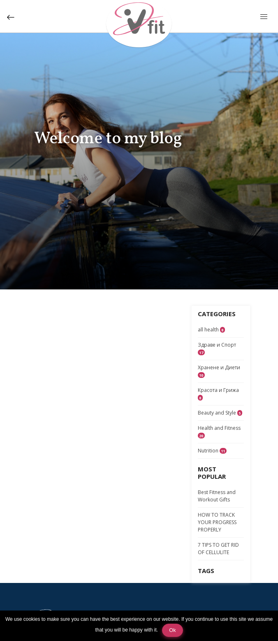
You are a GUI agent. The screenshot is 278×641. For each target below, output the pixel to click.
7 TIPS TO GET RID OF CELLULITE (218, 548)
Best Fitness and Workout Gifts (217, 496)
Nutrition (212, 450)
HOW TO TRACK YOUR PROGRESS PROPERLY (217, 522)
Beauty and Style (220, 412)
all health (211, 329)
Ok (172, 630)
